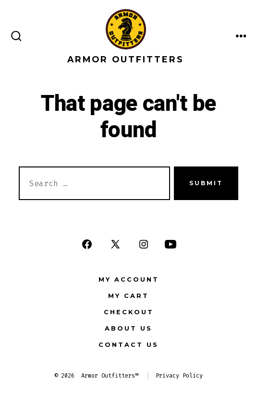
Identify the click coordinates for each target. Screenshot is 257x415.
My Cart (128, 295)
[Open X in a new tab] (115, 244)
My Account (128, 279)
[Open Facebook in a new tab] (86, 244)
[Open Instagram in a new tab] (143, 244)
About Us (128, 328)
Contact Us (128, 344)
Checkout (129, 312)
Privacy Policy (179, 375)
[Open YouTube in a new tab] (170, 244)
